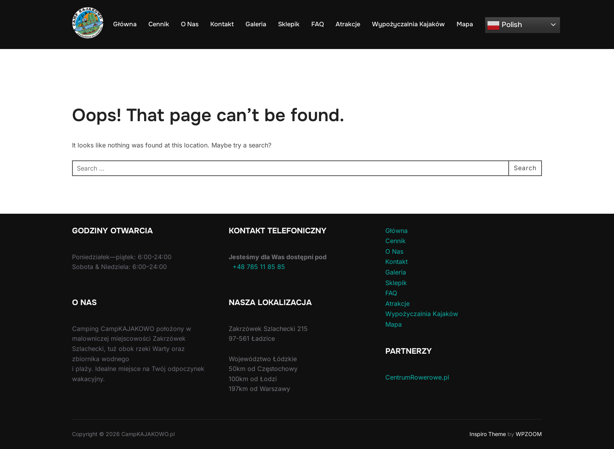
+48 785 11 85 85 (257, 267)
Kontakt (222, 24)
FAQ (317, 24)
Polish (504, 25)
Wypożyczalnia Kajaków (408, 24)
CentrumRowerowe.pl (417, 377)
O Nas (190, 24)
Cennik (158, 24)
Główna (125, 24)
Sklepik (289, 24)
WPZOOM (529, 434)
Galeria (256, 24)
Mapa (465, 24)
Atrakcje (348, 24)
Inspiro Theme (488, 434)
